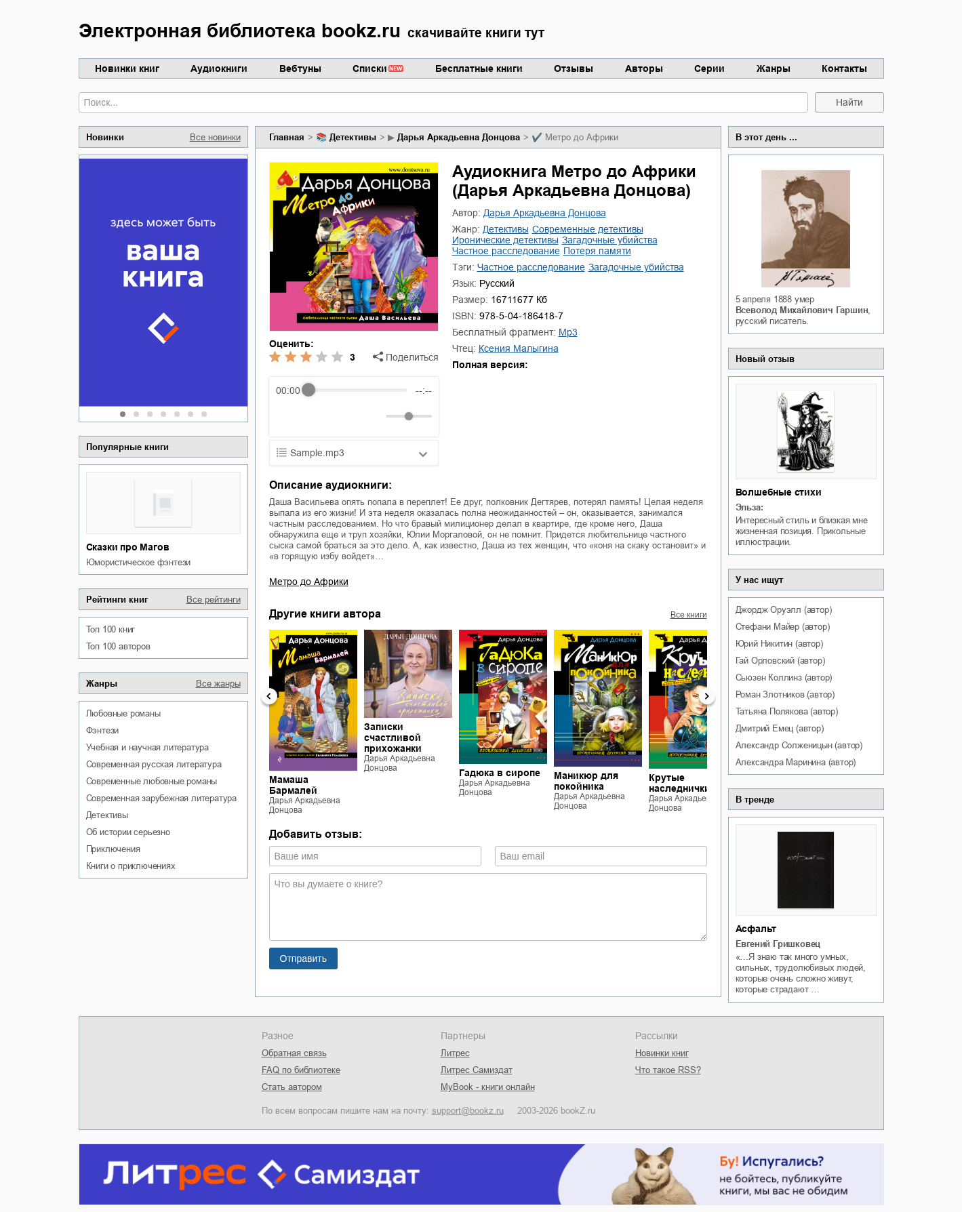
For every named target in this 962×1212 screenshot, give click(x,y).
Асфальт (756, 928)
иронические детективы (505, 240)
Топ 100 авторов (118, 646)
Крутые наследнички (679, 783)
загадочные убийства (610, 240)
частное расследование (506, 250)
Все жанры (218, 684)
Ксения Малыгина (519, 348)
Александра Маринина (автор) (796, 762)
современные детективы (587, 229)
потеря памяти (597, 250)
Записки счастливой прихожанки (393, 737)
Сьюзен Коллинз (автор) (784, 677)
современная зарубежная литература (161, 798)
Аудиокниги (219, 68)
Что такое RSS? (668, 1070)
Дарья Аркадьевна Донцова (458, 137)
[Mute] (373, 416)
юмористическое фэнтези (138, 562)
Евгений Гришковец (778, 944)
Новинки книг (127, 68)
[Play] (319, 416)
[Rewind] (290, 416)
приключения (113, 849)
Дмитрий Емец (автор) (780, 728)
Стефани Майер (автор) (783, 627)
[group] (354, 407)
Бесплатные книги (479, 68)
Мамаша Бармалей (293, 785)
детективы (107, 815)
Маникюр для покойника (586, 781)
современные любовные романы (152, 781)
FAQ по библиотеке (301, 1070)
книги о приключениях (131, 866)
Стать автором (292, 1087)
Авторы (644, 68)
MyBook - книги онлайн (488, 1087)
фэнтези (102, 730)
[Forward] (349, 416)
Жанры (773, 68)
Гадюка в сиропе (499, 772)
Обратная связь (294, 1053)
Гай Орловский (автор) (780, 660)
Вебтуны (300, 68)
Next (707, 696)
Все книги (688, 615)
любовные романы (123, 713)
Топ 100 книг (111, 629)
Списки (370, 68)
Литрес (455, 1053)
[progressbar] (357, 390)
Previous (269, 696)
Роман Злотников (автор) (785, 694)
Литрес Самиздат (477, 1070)
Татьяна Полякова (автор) (787, 711)
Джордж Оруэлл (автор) (784, 610)
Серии (709, 68)
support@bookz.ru (468, 1111)
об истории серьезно (128, 832)
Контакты (844, 68)
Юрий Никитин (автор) (779, 644)
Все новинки (215, 137)
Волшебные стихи (779, 492)
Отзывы (573, 68)
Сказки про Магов (127, 547)
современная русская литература (154, 764)
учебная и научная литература (147, 747)
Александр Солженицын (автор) (799, 745)
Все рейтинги (213, 599)
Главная (286, 137)
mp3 (568, 332)
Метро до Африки (308, 581)
